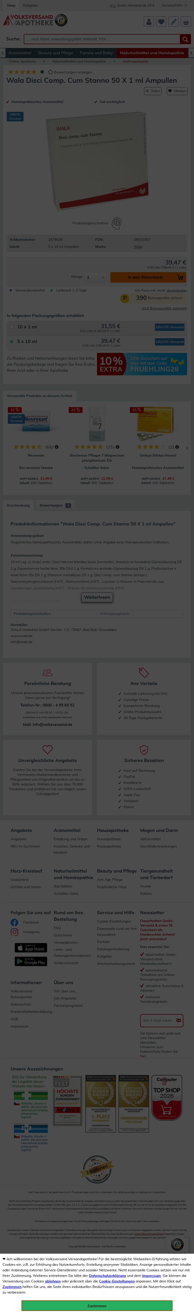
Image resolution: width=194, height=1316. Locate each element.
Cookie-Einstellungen (117, 1281)
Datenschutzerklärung (107, 1276)
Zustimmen (12, 1287)
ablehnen (53, 1281)
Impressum (151, 1276)
